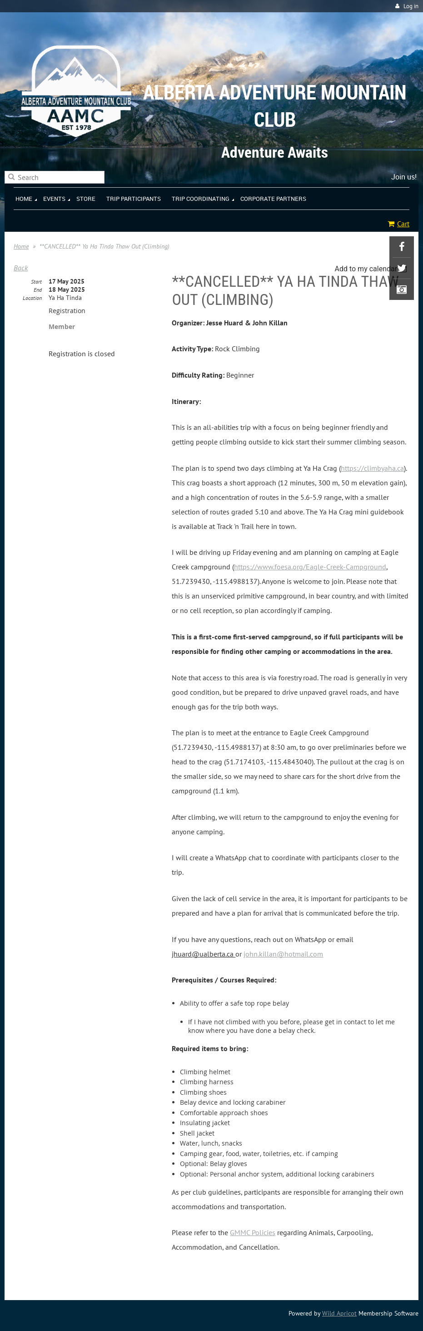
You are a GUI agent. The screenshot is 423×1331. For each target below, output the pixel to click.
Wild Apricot (339, 1313)
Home (21, 246)
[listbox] (371, 268)
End (38, 289)
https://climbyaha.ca (372, 468)
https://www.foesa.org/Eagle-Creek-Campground (310, 566)
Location (32, 297)
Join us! (404, 177)
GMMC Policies (252, 1232)
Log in (410, 6)
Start (36, 281)
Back (21, 267)
